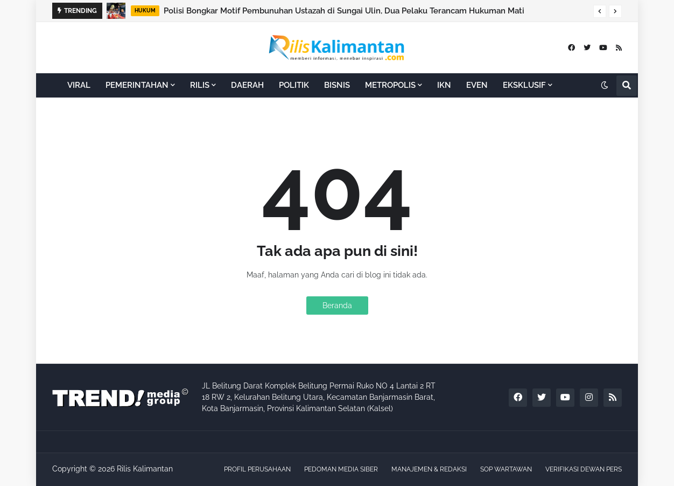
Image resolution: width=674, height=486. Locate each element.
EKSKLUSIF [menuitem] (524, 85)
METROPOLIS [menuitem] (390, 85)
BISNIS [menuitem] (337, 85)
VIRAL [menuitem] (78, 85)
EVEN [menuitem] (477, 85)
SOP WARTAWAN (506, 469)
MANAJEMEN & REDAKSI (429, 469)
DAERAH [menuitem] (247, 85)
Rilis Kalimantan (145, 468)
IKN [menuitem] (444, 85)
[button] (599, 11)
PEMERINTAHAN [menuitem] (137, 85)
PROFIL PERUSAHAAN (257, 469)
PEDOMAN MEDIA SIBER (341, 469)
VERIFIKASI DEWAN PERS (583, 469)
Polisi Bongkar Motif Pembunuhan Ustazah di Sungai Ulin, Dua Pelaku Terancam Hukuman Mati (344, 11)
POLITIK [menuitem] (294, 85)
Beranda (337, 305)
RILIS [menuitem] (199, 85)
